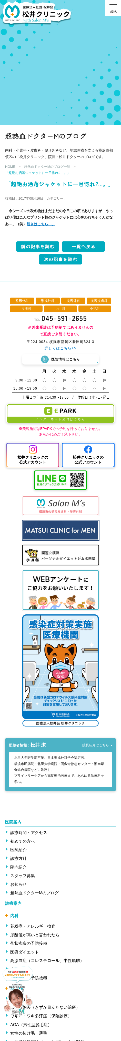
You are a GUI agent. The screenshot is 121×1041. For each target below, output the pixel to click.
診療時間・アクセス (28, 832)
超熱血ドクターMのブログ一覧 (47, 167)
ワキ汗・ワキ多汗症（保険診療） (41, 1016)
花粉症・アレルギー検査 (32, 926)
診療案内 (13, 903)
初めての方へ (22, 841)
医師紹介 (18, 850)
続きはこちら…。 (41, 224)
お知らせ (18, 884)
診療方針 (18, 858)
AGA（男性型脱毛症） (31, 1024)
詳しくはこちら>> (60, 348)
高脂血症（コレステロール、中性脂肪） (47, 960)
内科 (14, 916)
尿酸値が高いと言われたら (34, 934)
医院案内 (13, 822)
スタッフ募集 (22, 875)
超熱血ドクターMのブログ (34, 893)
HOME (10, 167)
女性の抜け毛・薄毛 (28, 1033)
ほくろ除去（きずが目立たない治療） (45, 1007)
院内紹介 (18, 867)
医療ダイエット (24, 952)
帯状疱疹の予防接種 (28, 943)
